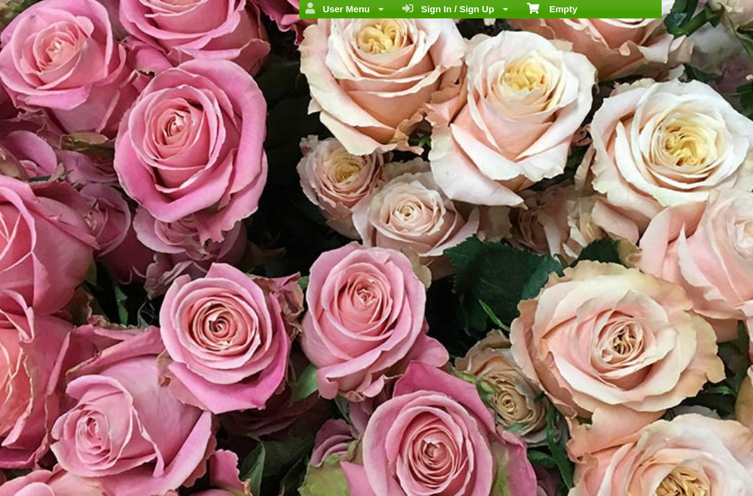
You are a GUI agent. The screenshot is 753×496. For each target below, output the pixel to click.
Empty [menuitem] (552, 8)
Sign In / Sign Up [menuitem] (455, 8)
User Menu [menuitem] (344, 8)
